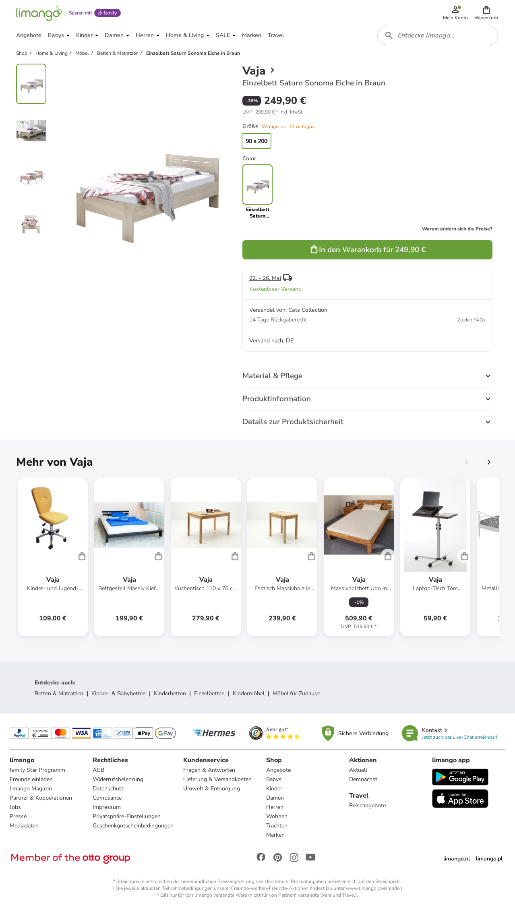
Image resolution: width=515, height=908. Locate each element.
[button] (486, 13)
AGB (98, 770)
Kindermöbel (249, 693)
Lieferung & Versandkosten (217, 779)
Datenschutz (108, 788)
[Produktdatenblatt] (53, 557)
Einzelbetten (209, 693)
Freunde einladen (31, 779)
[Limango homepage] (39, 13)
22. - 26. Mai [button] (265, 278)
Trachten (276, 825)
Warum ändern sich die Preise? (457, 229)
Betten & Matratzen (59, 693)
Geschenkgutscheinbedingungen (133, 825)
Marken (275, 835)
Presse (18, 816)
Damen (275, 798)
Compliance (107, 798)
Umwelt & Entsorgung (211, 788)
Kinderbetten (170, 693)
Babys (273, 779)
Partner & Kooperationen (41, 798)
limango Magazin (31, 788)
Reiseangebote (367, 805)
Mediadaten (24, 825)
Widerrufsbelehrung (118, 779)
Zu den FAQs (471, 320)
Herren (274, 807)
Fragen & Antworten (209, 770)
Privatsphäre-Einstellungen (127, 816)
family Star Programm (37, 770)
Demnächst (363, 779)
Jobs (15, 807)
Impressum (107, 807)
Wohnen (276, 816)
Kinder (274, 788)
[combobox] (437, 35)
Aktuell (358, 770)
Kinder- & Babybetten (118, 693)
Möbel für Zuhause (296, 693)
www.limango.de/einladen (374, 888)
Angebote (278, 770)
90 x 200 (256, 141)
